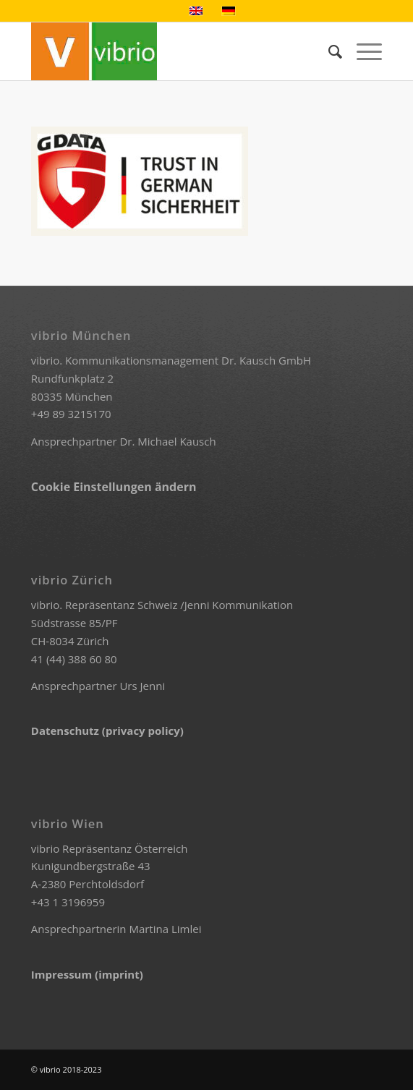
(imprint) (119, 974)
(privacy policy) (143, 730)
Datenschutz (66, 730)
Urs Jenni (142, 685)
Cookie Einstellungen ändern (114, 487)
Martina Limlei (165, 928)
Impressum (63, 974)
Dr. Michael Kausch (167, 441)
